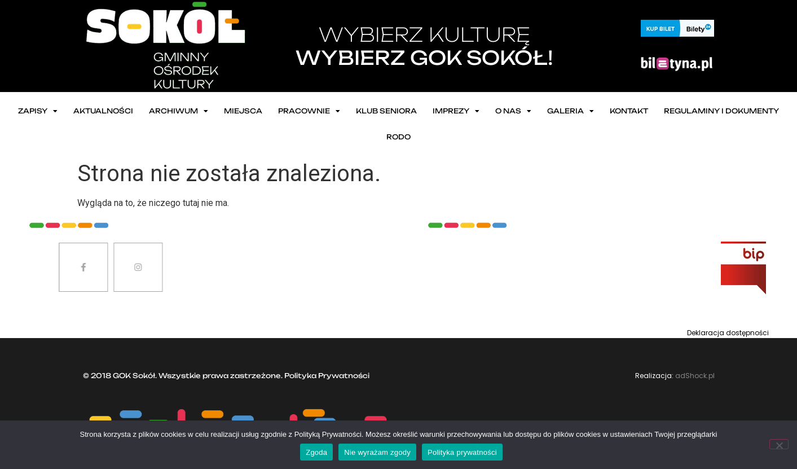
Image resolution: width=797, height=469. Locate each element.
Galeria (570, 111)
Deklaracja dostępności (728, 332)
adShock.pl (695, 375)
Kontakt (629, 111)
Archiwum (178, 111)
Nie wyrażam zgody (377, 452)
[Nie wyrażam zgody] (779, 444)
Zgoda (316, 452)
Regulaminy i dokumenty (721, 111)
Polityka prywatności (462, 452)
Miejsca (243, 111)
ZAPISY (38, 111)
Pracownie (309, 111)
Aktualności (103, 111)
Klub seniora (386, 111)
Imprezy (456, 111)
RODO (398, 137)
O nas (513, 111)
